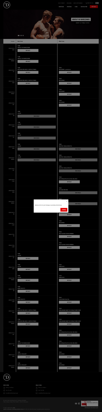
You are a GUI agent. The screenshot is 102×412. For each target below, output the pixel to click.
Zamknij (64, 210)
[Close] (66, 201)
